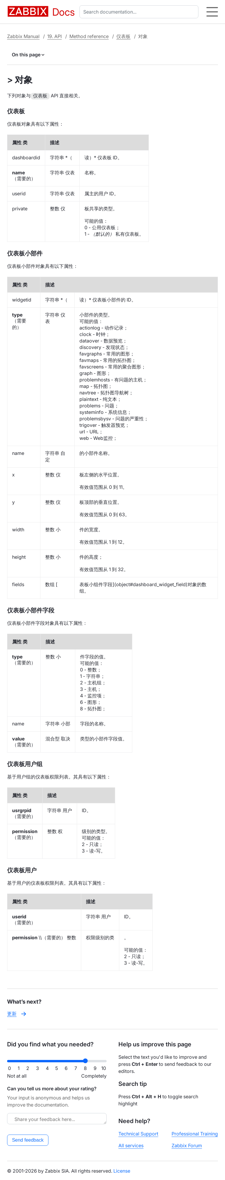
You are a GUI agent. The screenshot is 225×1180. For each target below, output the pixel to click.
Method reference (89, 36)
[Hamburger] (212, 12)
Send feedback (28, 1139)
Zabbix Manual (23, 36)
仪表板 (123, 36)
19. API (54, 36)
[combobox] (140, 11)
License (121, 1170)
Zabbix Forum (187, 1145)
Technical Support (138, 1133)
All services (131, 1145)
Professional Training (195, 1133)
